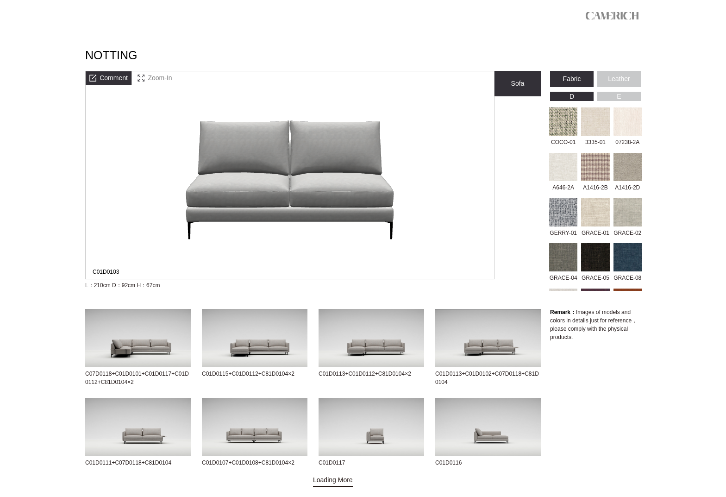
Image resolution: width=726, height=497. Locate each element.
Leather (619, 78)
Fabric (572, 78)
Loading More (333, 480)
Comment (108, 78)
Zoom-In (155, 78)
